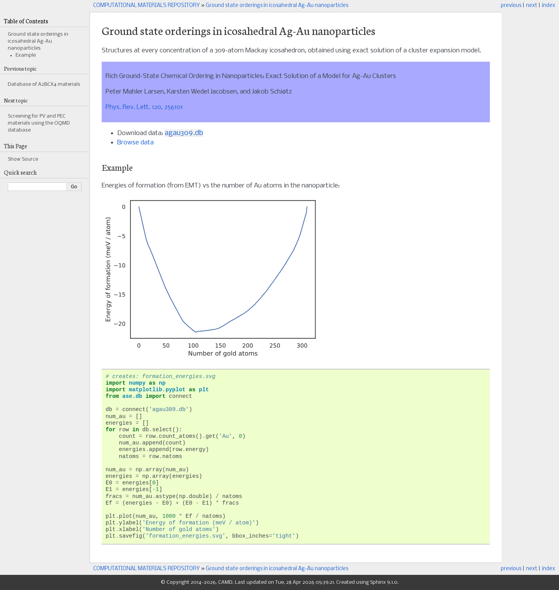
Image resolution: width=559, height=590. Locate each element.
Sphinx (378, 582)
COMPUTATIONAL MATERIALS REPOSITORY (146, 6)
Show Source (23, 159)
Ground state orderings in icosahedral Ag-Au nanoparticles (277, 6)
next (531, 6)
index (548, 6)
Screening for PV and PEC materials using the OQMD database (39, 123)
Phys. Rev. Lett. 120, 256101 (144, 107)
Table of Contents (26, 21)
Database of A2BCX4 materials (44, 84)
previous (511, 6)
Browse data (135, 142)
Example (26, 55)
